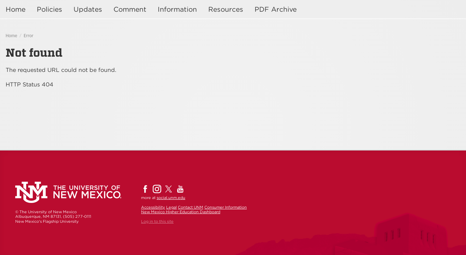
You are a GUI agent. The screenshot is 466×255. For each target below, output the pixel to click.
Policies (49, 9)
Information (177, 9)
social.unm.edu (171, 197)
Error (28, 36)
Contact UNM (190, 207)
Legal (171, 207)
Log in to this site (157, 221)
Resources (225, 9)
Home (15, 9)
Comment (129, 9)
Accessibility (153, 207)
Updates (88, 9)
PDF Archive (276, 9)
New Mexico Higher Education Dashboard (180, 211)
